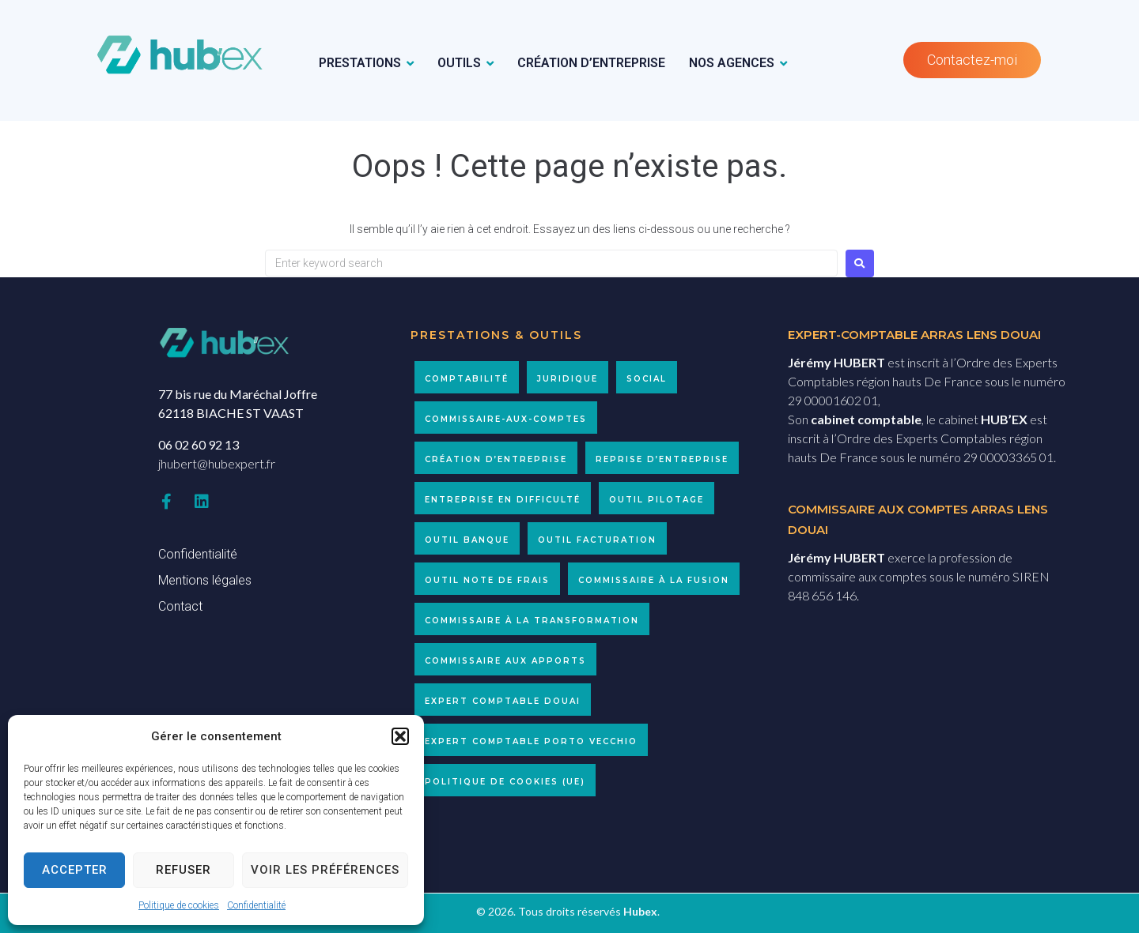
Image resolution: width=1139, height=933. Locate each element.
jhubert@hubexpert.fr (216, 463)
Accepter (75, 870)
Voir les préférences (325, 870)
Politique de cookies (178, 905)
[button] (400, 736)
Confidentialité (256, 905)
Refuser (183, 870)
